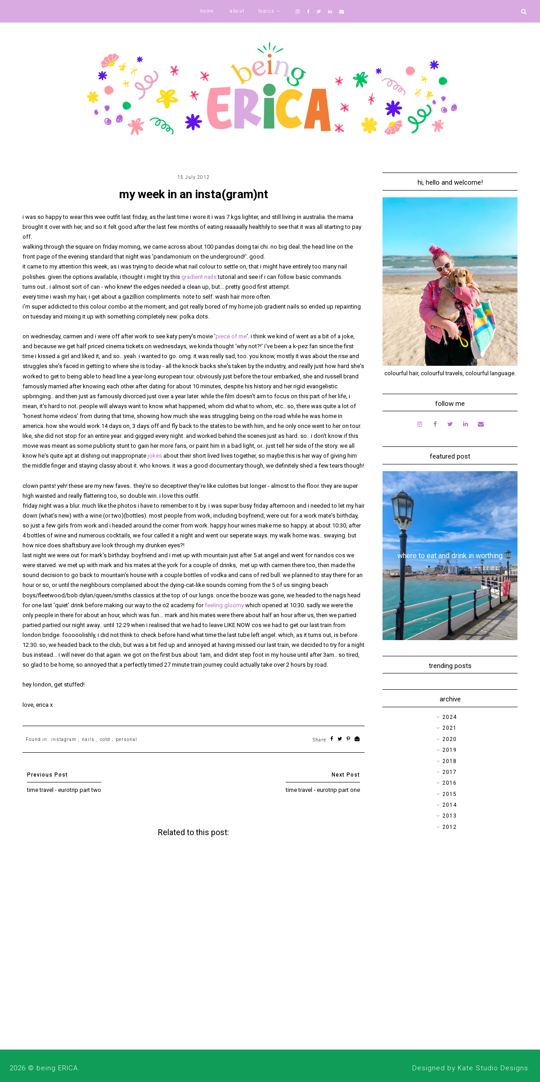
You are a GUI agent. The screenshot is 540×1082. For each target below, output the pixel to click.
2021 (449, 728)
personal (126, 739)
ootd (105, 739)
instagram (63, 739)
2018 (449, 761)
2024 (449, 717)
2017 (449, 772)
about (237, 11)
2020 (449, 739)
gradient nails (198, 276)
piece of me (231, 336)
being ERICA (57, 1068)
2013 (449, 816)
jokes (155, 455)
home (207, 11)
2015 (449, 794)
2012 (449, 827)
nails (88, 739)
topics (266, 11)
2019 (449, 750)
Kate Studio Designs (493, 1068)
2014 (449, 805)
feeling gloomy (224, 605)
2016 (449, 783)
